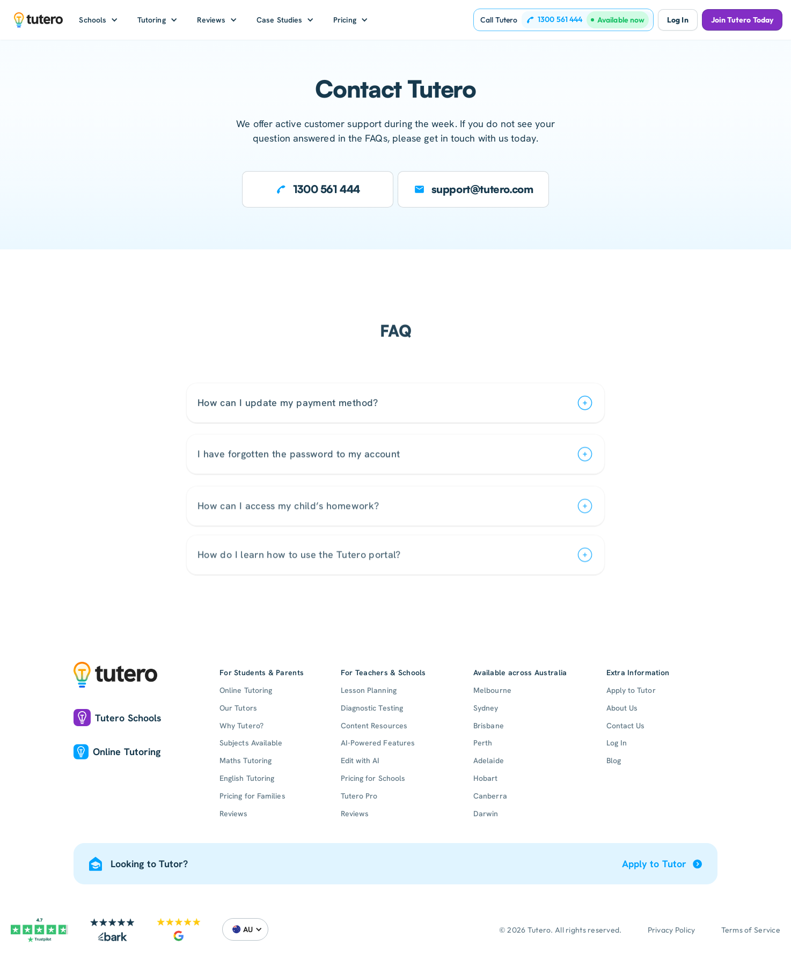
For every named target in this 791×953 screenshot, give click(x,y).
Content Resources (374, 725)
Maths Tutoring (245, 760)
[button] (98, 20)
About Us (622, 708)
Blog (613, 760)
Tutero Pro (359, 796)
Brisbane (488, 725)
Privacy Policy (671, 930)
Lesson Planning (369, 690)
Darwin (485, 813)
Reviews (233, 813)
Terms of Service (750, 930)
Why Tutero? (241, 725)
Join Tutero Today (742, 20)
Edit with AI (360, 760)
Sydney (485, 708)
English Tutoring (246, 778)
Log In (677, 20)
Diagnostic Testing (372, 708)
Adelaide (488, 760)
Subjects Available (250, 743)
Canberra (490, 796)
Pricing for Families (252, 796)
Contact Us (625, 725)
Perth (482, 743)
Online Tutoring (245, 690)
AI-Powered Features (378, 743)
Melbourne (492, 690)
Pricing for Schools (373, 778)
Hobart (485, 778)
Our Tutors (238, 708)
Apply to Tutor (631, 690)
